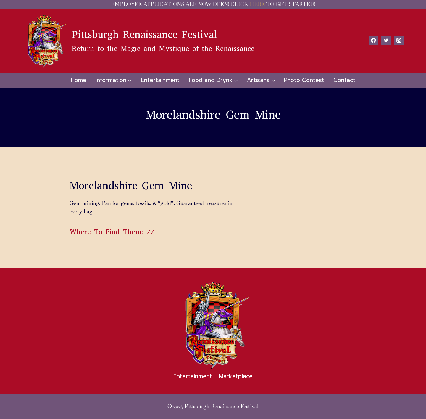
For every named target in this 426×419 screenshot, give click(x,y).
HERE (257, 4)
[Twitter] (386, 40)
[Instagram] (399, 40)
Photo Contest (304, 80)
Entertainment (160, 80)
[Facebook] (373, 40)
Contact (344, 80)
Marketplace (236, 376)
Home (78, 80)
